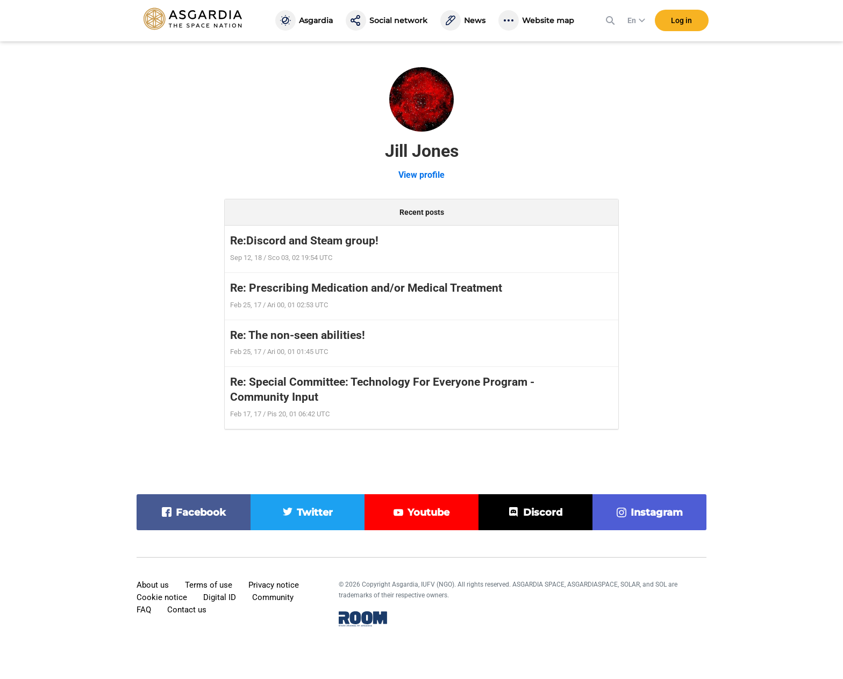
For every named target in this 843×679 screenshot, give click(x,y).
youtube (428, 512)
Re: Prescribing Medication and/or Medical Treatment (366, 287)
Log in (681, 21)
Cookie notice (162, 597)
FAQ (144, 610)
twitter (315, 512)
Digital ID (219, 597)
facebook (201, 512)
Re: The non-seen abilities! (297, 335)
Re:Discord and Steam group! (304, 240)
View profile (421, 175)
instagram (657, 512)
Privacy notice (273, 585)
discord (542, 512)
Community (273, 597)
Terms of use (208, 585)
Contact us (186, 610)
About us (153, 585)
